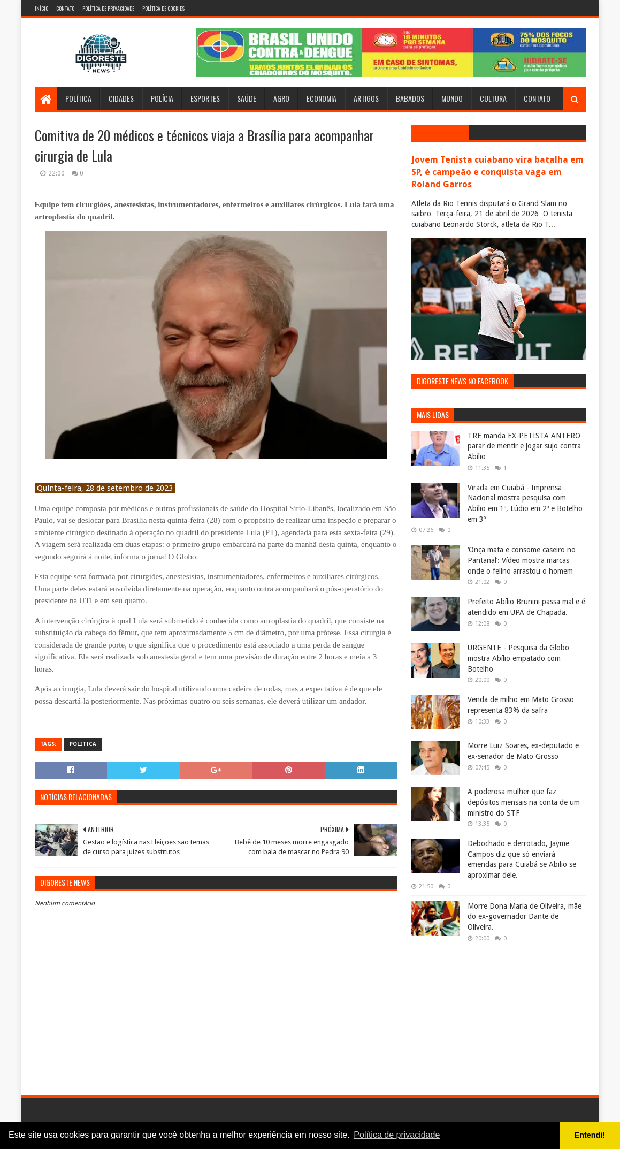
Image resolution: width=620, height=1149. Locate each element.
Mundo (452, 98)
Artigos (366, 98)
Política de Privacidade (108, 8)
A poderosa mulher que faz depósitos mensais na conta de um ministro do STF (524, 802)
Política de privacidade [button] (397, 1134)
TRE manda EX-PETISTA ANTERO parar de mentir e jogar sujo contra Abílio (524, 446)
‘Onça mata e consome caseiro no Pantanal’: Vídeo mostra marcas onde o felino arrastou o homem (522, 560)
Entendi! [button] (590, 1135)
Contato (65, 8)
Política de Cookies (163, 8)
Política (78, 98)
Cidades (121, 98)
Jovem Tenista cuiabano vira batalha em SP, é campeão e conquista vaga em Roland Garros (497, 172)
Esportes (205, 98)
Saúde (246, 98)
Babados (410, 98)
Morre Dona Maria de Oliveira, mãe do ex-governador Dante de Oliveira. (524, 916)
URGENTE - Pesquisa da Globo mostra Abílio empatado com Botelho (518, 658)
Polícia (162, 98)
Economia (321, 98)
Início (41, 8)
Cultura (493, 98)
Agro (281, 98)
